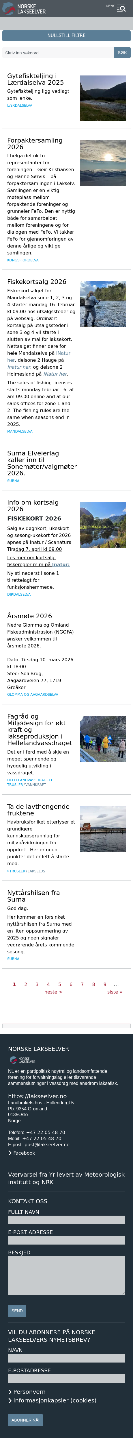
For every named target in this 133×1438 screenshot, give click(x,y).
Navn (15, 1350)
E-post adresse (30, 1232)
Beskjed (19, 1252)
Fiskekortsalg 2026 (36, 281)
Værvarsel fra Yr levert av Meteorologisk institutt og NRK (66, 1178)
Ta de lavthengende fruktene (38, 810)
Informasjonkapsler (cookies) (54, 1400)
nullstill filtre (67, 35)
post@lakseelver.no (47, 1144)
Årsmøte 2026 (29, 616)
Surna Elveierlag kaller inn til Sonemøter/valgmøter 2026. (42, 463)
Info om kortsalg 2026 (33, 506)
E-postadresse (29, 1370)
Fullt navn (23, 1212)
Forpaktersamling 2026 (35, 144)
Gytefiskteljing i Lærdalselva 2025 (35, 79)
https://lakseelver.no (37, 1096)
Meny (110, 6)
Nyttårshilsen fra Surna (33, 896)
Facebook (24, 1153)
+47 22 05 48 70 (45, 1132)
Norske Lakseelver (38, 1049)
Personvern (29, 1391)
